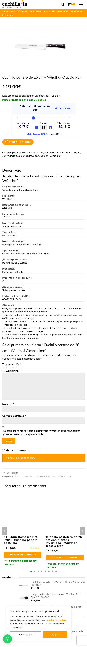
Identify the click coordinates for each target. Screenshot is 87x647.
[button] (7, 638)
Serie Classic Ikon (61, 476)
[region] (38, 623)
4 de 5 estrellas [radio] (13, 367)
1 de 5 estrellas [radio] (3, 367)
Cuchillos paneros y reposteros (31, 476)
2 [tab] (34, 571)
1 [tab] (31, 571)
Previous (4, 531)
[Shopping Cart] (71, 4)
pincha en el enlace (56, 620)
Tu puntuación (11, 364)
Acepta (54, 634)
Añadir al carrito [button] (22, 554)
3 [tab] (38, 571)
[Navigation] (81, 4)
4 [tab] (41, 571)
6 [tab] (48, 571)
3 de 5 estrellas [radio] (9, 367)
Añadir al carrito (18, 141)
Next (82, 531)
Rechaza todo (25, 634)
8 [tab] (56, 571)
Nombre (8, 404)
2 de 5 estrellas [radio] (6, 367)
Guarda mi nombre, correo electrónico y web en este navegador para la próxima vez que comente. (41, 432)
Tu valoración (11, 370)
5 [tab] (45, 571)
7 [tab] (52, 571)
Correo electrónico (14, 415)
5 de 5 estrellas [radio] (16, 367)
